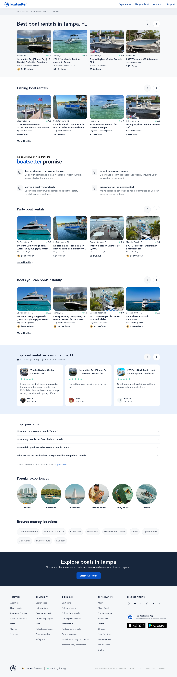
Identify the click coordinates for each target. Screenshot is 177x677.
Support (170, 4)
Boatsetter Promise (18, 613)
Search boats (41, 603)
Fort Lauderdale (105, 613)
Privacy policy (135, 668)
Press (12, 624)
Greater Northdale (28, 531)
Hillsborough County (114, 531)
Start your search (88, 575)
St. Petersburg (43, 540)
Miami (100, 603)
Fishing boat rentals (71, 613)
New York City (104, 634)
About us (157, 4)
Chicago (102, 629)
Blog (38, 624)
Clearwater (24, 540)
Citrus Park (75, 531)
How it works (16, 608)
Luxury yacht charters (71, 618)
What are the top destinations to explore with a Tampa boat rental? (88, 455)
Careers (13, 629)
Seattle (101, 624)
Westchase (92, 531)
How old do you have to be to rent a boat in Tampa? (88, 447)
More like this (24, 141)
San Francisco (104, 645)
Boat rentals (67, 603)
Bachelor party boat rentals (74, 645)
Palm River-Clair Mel (54, 531)
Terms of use (150, 668)
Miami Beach (104, 608)
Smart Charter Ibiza (18, 618)
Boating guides (43, 634)
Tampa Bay (103, 618)
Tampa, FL (75, 24)
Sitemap (162, 668)
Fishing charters (69, 608)
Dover (134, 531)
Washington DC (105, 639)
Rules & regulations (44, 629)
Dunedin (60, 540)
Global (101, 650)
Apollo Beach (151, 531)
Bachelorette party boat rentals (75, 639)
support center (60, 464)
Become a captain (44, 613)
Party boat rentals (69, 634)
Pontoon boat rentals (71, 629)
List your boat (142, 4)
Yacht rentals (67, 624)
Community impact (44, 618)
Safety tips (40, 639)
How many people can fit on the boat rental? (88, 439)
